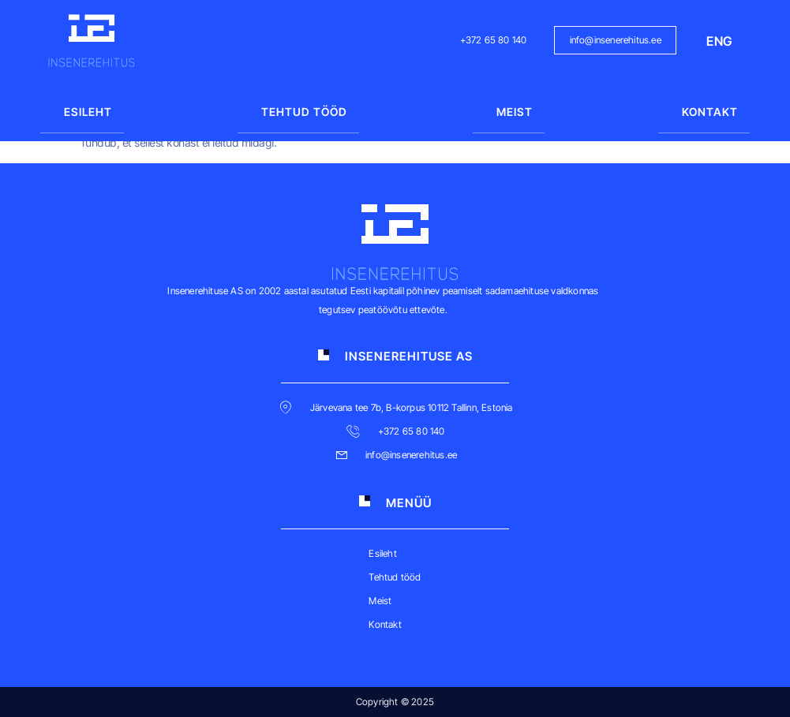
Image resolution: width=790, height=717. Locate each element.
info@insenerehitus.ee (615, 40)
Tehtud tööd (304, 111)
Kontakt (710, 111)
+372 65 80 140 (493, 40)
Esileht (88, 111)
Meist (514, 111)
